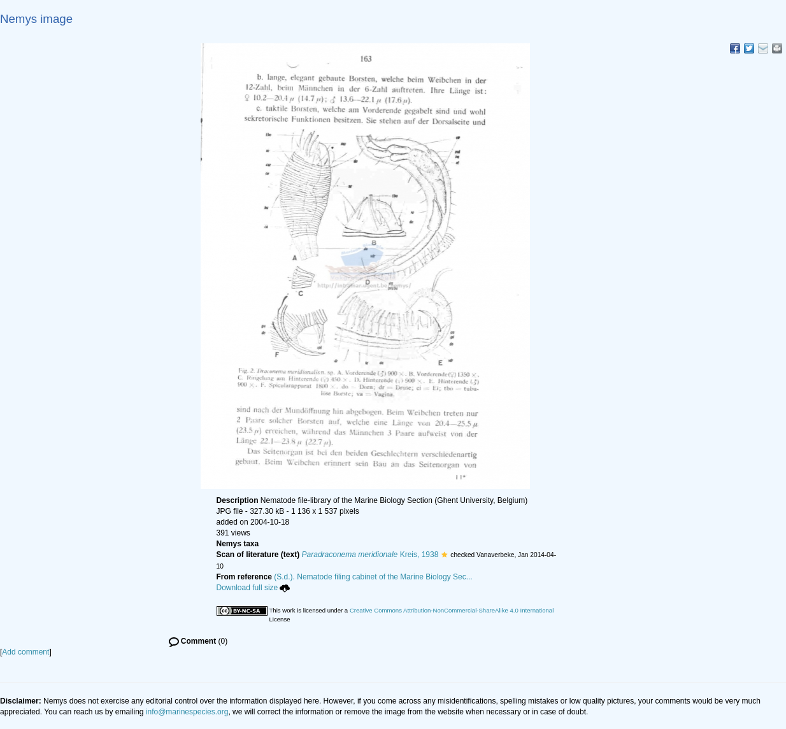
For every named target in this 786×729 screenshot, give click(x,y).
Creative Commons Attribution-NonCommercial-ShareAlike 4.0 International (452, 610)
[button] (444, 554)
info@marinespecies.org (187, 711)
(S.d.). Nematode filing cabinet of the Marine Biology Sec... (373, 576)
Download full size (253, 587)
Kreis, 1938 (370, 554)
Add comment (25, 652)
